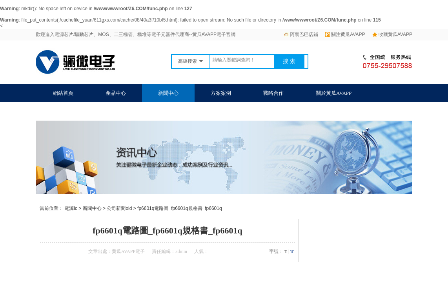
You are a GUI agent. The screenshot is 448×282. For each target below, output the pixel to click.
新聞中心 (168, 93)
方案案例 (221, 93)
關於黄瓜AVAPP (333, 93)
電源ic (70, 208)
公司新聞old (119, 208)
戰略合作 (273, 93)
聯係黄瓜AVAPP (71, 111)
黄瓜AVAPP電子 (128, 251)
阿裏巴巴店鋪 (301, 34)
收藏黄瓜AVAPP (392, 34)
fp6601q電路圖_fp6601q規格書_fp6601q (179, 208)
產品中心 (116, 93)
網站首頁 (63, 93)
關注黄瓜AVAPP (345, 34)
